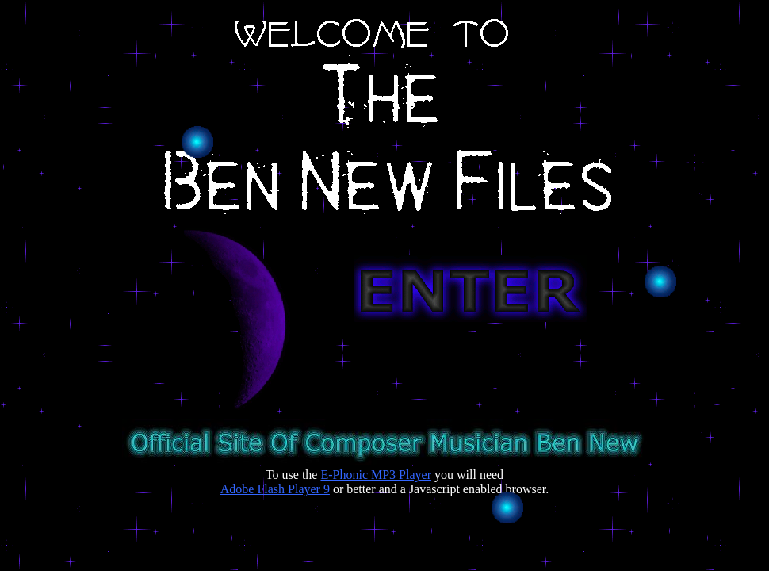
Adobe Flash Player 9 (275, 489)
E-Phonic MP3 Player (375, 474)
